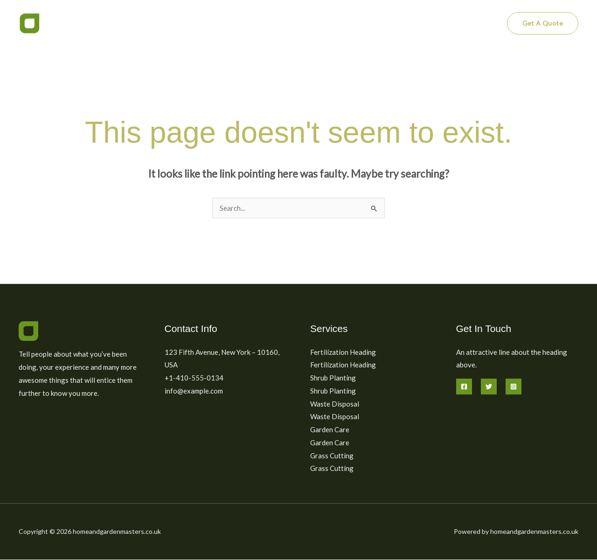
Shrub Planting (333, 377)
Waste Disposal (334, 404)
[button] (542, 23)
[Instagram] (513, 386)
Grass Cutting (332, 455)
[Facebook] (464, 386)
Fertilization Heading (343, 352)
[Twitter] (489, 386)
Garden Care (329, 430)
